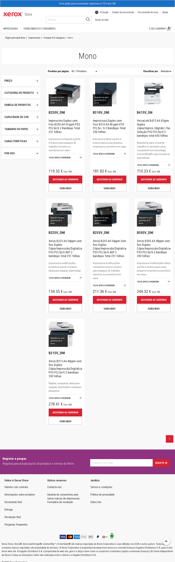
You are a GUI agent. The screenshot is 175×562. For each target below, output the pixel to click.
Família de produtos (21, 101)
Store (28, 14)
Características (21, 138)
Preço (21, 77)
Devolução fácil (12, 513)
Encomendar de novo (148, 14)
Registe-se (161, 459)
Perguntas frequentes (16, 521)
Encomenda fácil (13, 498)
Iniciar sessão (135, 25)
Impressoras (10, 25)
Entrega (8, 506)
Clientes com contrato (16, 483)
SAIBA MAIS (65, 185)
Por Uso (21, 150)
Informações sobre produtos (19, 491)
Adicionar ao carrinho (65, 176)
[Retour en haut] (166, 541)
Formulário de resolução (60, 498)
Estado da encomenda (123, 14)
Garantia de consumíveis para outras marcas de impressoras (63, 493)
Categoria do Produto (21, 89)
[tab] (21, 89)
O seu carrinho (160, 25)
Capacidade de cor (21, 114)
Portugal (104, 14)
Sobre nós (95, 498)
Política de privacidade (102, 491)
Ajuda (165, 14)
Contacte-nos (54, 483)
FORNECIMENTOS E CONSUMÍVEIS (40, 25)
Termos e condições (101, 483)
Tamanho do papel (21, 126)
